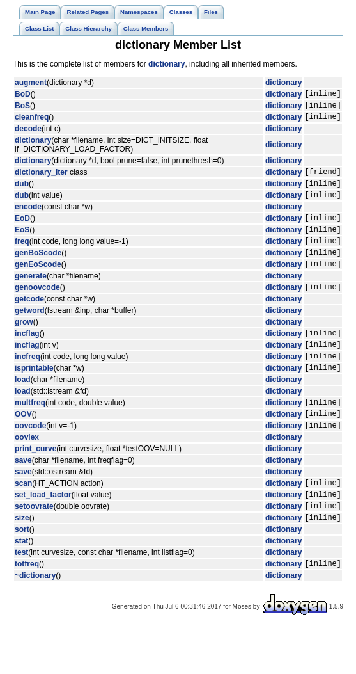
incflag (27, 357)
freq (22, 257)
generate (31, 297)
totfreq (27, 609)
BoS (22, 108)
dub (22, 192)
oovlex (27, 473)
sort (22, 573)
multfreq (30, 434)
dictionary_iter (41, 179)
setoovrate (34, 547)
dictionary (166, 64)
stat (21, 585)
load (23, 410)
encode (28, 218)
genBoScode (38, 271)
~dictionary (35, 621)
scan (23, 521)
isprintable (34, 398)
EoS (22, 244)
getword (30, 333)
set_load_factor (43, 534)
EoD (22, 231)
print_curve (35, 485)
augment (31, 82)
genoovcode (37, 309)
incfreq (27, 384)
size (22, 561)
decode (28, 134)
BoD (23, 95)
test (21, 596)
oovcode (30, 461)
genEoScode (38, 284)
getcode (29, 321)
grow (24, 345)
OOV (23, 448)
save (23, 496)
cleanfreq (32, 122)
